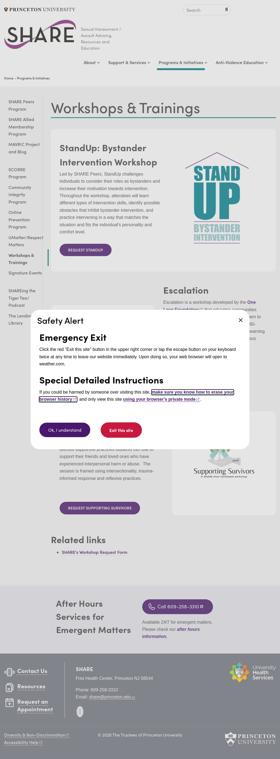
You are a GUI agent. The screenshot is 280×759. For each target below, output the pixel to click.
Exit (121, 430)
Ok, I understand (64, 430)
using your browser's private (161, 399)
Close (241, 320)
